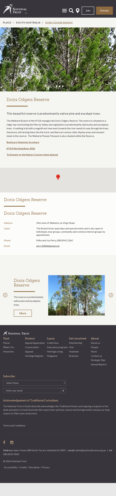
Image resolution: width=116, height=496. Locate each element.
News (94, 351)
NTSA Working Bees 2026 (21, 148)
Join (88, 10)
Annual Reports (99, 364)
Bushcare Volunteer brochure (23, 142)
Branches (74, 355)
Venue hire (8, 351)
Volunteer (74, 351)
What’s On (8, 347)
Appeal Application (35, 342)
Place (7, 22)
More (22, 313)
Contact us (96, 355)
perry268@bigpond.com (48, 245)
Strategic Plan (98, 360)
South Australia (28, 22)
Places (6, 342)
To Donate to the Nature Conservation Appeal (32, 154)
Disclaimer (34, 467)
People (94, 347)
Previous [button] (7, 59)
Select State (77, 10)
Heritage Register (34, 355)
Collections (53, 342)
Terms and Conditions (14, 425)
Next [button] (109, 59)
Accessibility (10, 467)
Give (71, 347)
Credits (23, 467)
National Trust (18, 9)
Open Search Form (71, 10)
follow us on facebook (5, 442)
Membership (75, 342)
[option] (58, 59)
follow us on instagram (12, 442)
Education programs (57, 347)
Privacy (46, 467)
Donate (104, 10)
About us (95, 342)
